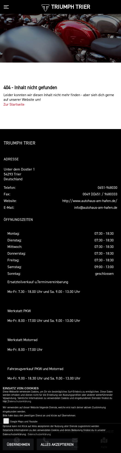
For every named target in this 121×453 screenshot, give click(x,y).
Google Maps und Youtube (23, 421)
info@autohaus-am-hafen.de (95, 207)
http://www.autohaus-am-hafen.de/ (89, 200)
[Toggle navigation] (7, 7)
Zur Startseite (13, 104)
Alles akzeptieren (57, 444)
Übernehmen (18, 444)
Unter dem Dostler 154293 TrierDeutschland (19, 174)
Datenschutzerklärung (19, 401)
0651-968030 (107, 187)
